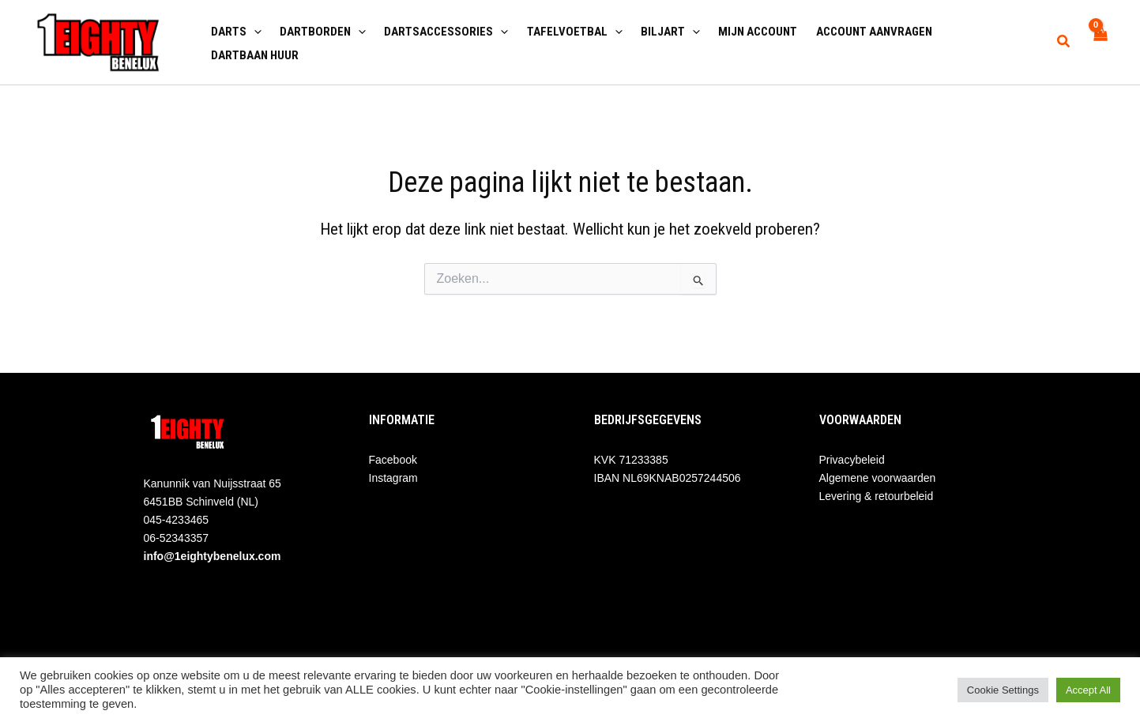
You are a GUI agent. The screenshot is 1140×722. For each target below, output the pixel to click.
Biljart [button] (658, 30)
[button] (252, 30)
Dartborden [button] (319, 30)
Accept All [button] (1088, 690)
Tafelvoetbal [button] (565, 30)
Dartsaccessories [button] (440, 30)
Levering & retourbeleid (876, 496)
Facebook (393, 459)
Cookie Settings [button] (1003, 690)
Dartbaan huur (253, 54)
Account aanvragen (857, 30)
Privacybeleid (852, 459)
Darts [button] (234, 30)
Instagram (393, 478)
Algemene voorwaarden (877, 478)
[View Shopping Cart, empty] (1100, 42)
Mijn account (743, 30)
